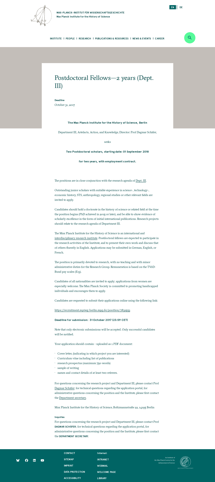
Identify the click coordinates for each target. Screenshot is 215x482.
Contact (69, 453)
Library (101, 478)
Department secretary (72, 398)
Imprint (68, 465)
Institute (56, 38)
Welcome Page (106, 472)
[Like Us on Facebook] (27, 460)
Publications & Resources (111, 38)
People (70, 38)
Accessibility (72, 478)
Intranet (103, 459)
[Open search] (189, 37)
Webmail (102, 465)
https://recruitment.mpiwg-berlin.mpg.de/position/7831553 (92, 310)
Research (85, 38)
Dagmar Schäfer (65, 388)
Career (159, 38)
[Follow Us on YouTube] (42, 460)
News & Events (141, 38)
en (172, 7)
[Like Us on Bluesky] (17, 460)
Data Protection (74, 471)
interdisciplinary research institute (76, 238)
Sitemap (69, 459)
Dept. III (141, 180)
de (181, 7)
